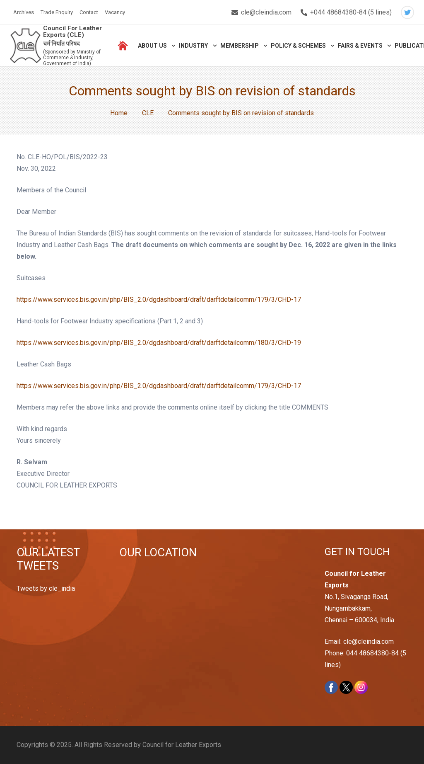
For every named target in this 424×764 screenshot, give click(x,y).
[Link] (25, 45)
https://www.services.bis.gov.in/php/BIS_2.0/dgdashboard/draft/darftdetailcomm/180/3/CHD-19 (159, 343)
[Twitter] (407, 12)
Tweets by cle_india (46, 588)
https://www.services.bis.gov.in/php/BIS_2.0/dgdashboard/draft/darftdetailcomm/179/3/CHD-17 (159, 299)
